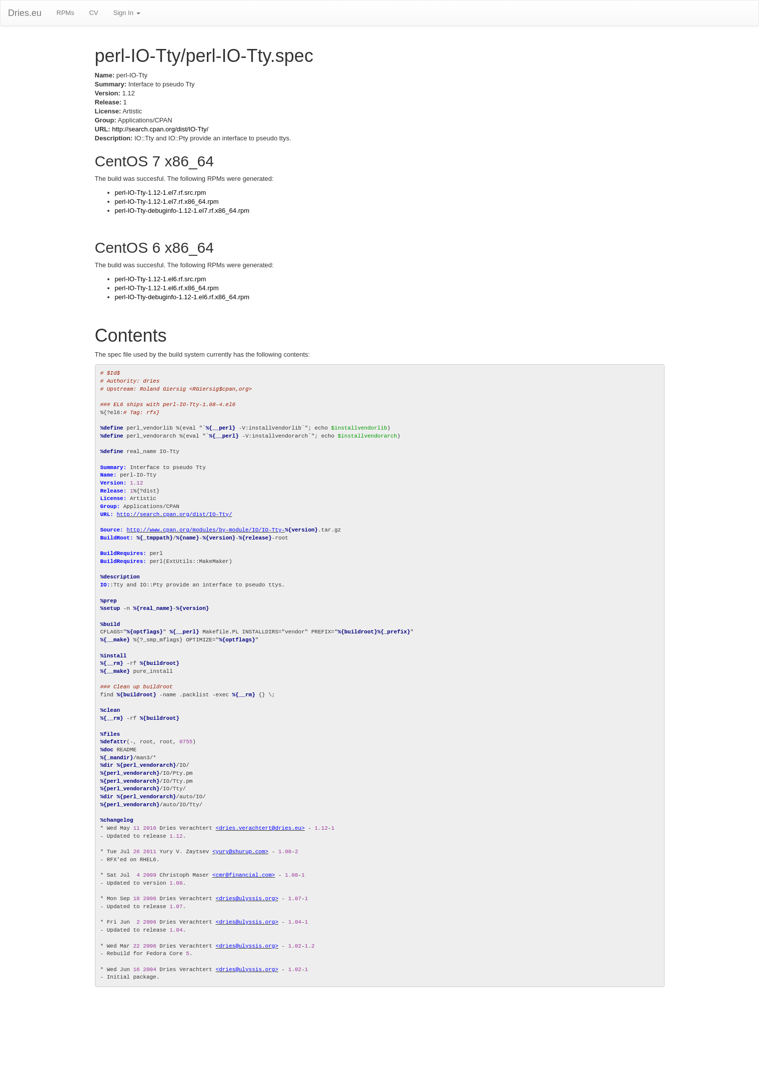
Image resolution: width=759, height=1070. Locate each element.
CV (93, 12)
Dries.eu (24, 13)
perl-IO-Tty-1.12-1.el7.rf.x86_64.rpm (167, 201)
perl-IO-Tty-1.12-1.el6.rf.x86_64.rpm (167, 288)
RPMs (65, 12)
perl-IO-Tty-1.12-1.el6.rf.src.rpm (160, 279)
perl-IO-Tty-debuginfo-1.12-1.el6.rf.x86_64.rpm (182, 297)
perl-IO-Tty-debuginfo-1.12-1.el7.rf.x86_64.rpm (182, 210)
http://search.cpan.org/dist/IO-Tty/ (160, 129)
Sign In (126, 12)
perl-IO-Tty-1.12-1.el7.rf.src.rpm (160, 192)
